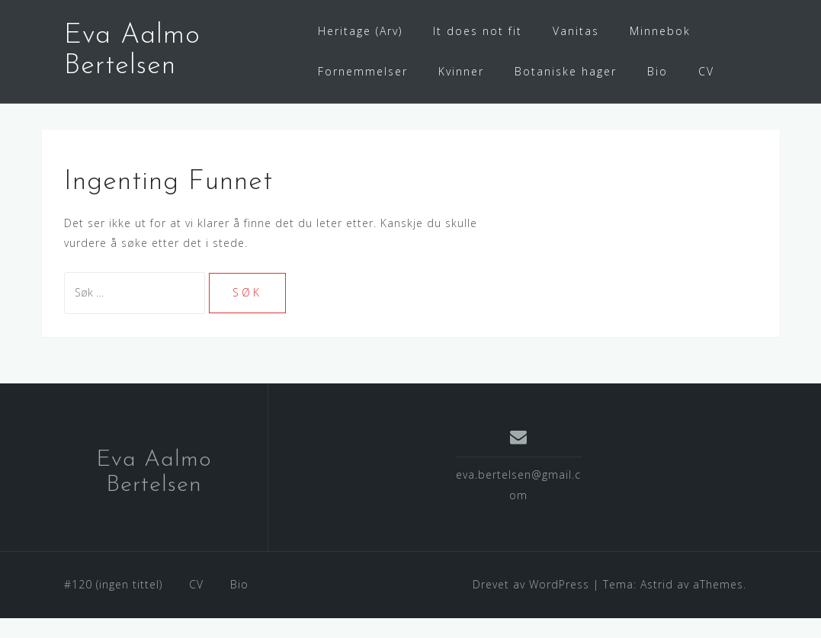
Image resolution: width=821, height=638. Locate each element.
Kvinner (461, 71)
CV (706, 71)
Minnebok (660, 31)
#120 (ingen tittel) (113, 604)
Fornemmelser (363, 71)
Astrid (656, 604)
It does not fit (477, 31)
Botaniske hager (566, 71)
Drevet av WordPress (531, 604)
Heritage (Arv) (360, 31)
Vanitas (576, 31)
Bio (657, 71)
